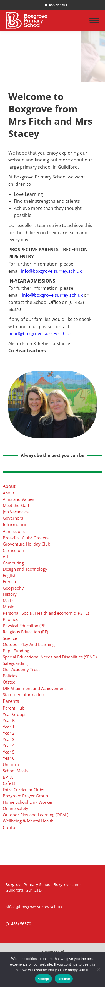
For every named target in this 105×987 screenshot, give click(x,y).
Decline (64, 979)
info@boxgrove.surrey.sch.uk (51, 271)
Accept (43, 979)
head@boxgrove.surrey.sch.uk (40, 333)
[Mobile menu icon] (94, 21)
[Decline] (98, 969)
